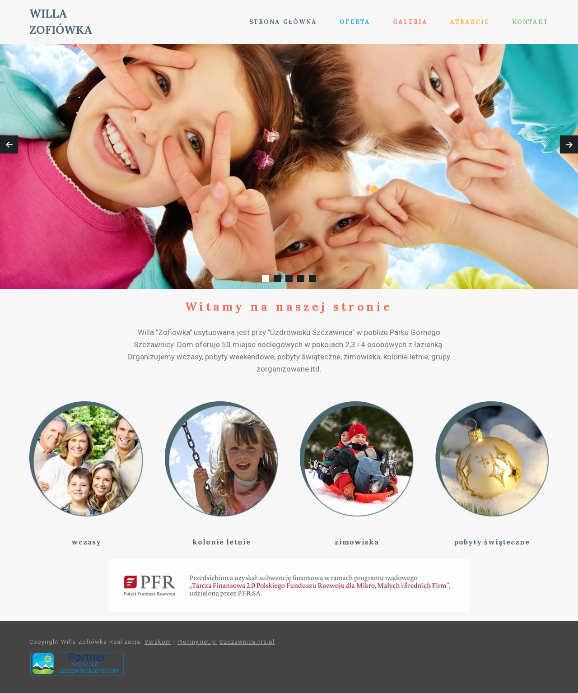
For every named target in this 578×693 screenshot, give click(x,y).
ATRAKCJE (469, 22)
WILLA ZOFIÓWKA (61, 21)
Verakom (157, 641)
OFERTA (355, 22)
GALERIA (410, 22)
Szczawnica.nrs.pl (247, 641)
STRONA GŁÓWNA (283, 22)
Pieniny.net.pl (197, 641)
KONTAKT (530, 22)
